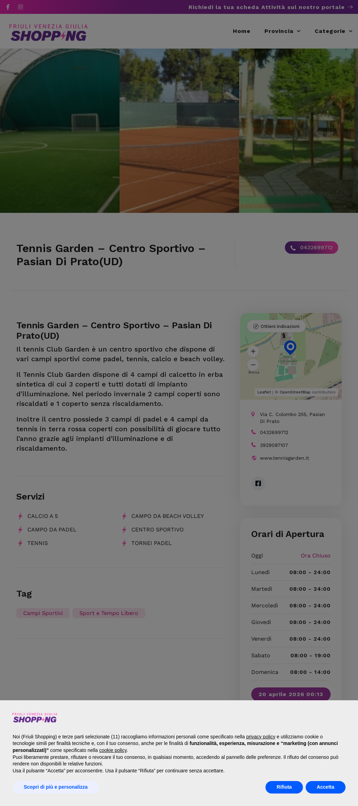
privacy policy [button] (260, 736)
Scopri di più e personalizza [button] (56, 787)
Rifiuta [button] (284, 787)
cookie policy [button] (112, 750)
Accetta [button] (325, 787)
